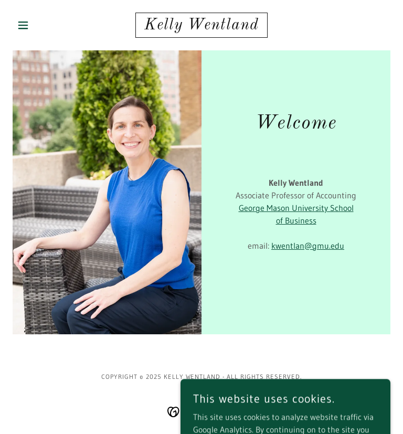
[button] (41, 25)
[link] (201, 26)
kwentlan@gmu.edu (307, 245)
